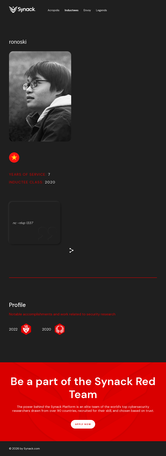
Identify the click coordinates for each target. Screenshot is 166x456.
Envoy (87, 10)
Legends (101, 10)
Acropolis (53, 10)
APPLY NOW (83, 424)
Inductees (71, 10)
